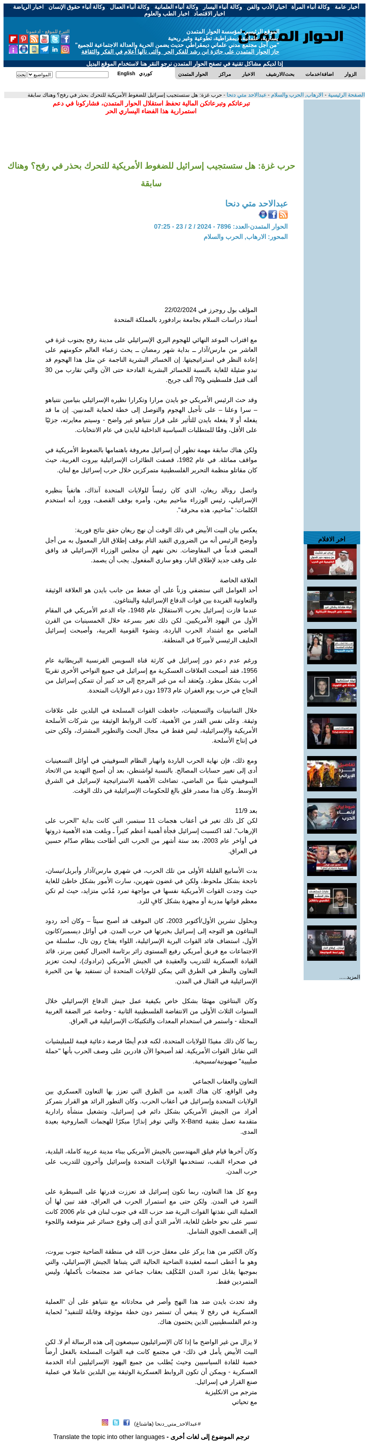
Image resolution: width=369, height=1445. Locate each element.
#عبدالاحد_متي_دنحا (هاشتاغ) (167, 1424)
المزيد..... (349, 977)
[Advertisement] (332, 205)
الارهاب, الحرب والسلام (296, 95)
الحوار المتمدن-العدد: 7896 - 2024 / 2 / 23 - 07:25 (221, 226)
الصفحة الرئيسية (346, 95)
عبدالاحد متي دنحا (245, 95)
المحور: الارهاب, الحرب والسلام (246, 236)
